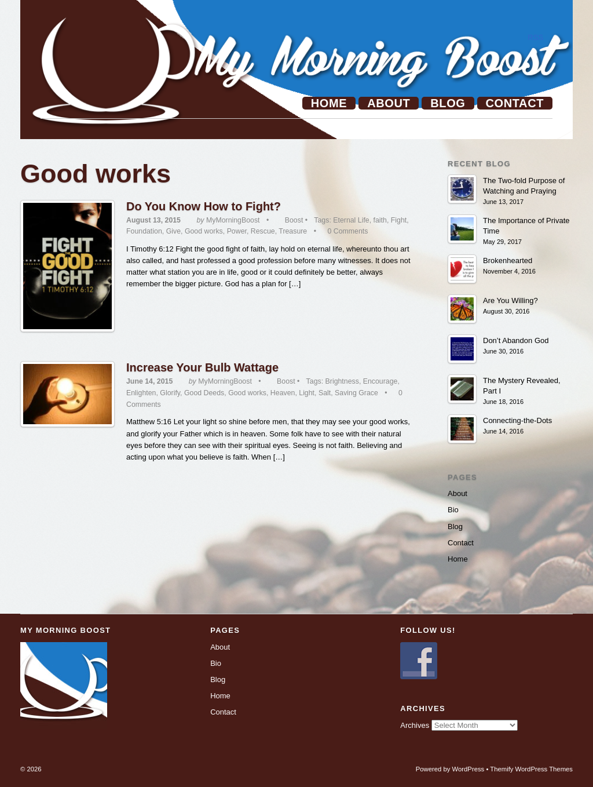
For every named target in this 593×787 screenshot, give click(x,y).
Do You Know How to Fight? (203, 206)
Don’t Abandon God (515, 340)
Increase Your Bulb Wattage (202, 367)
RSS (535, 37)
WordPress (468, 769)
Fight (399, 220)
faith (380, 220)
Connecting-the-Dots (517, 420)
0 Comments (347, 231)
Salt (325, 393)
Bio (453, 509)
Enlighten (141, 393)
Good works (204, 231)
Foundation (144, 231)
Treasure (293, 231)
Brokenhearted (507, 260)
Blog (447, 103)
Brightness (342, 381)
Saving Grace (356, 393)
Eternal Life (351, 220)
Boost (294, 220)
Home (329, 103)
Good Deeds (204, 393)
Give (173, 231)
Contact (515, 103)
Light (306, 393)
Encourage (380, 381)
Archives (414, 725)
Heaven (282, 393)
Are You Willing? (510, 300)
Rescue (263, 231)
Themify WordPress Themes (531, 769)
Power (237, 231)
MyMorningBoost (233, 220)
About (388, 103)
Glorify (170, 393)
